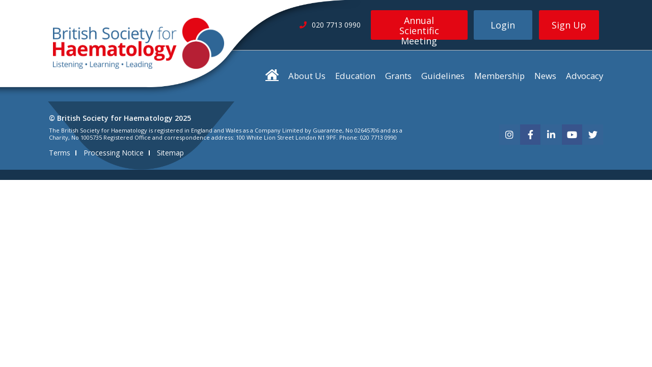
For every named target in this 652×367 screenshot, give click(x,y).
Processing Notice (114, 153)
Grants (398, 76)
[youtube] (572, 134)
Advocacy (584, 76)
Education (355, 76)
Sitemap (170, 153)
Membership (499, 76)
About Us (306, 76)
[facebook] (530, 134)
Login (503, 25)
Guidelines (443, 76)
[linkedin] (551, 134)
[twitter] (593, 134)
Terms (59, 153)
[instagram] (509, 134)
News (545, 76)
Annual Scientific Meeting (419, 27)
